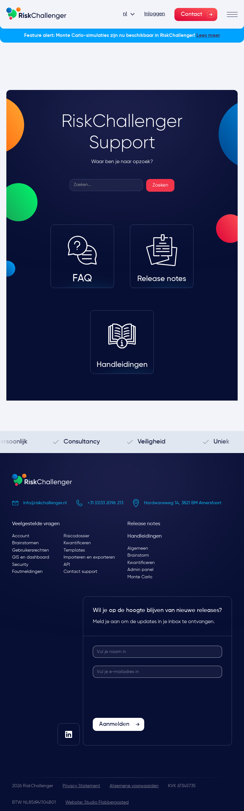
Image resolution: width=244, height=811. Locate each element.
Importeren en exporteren (89, 557)
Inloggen (154, 14)
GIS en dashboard (30, 557)
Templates (74, 550)
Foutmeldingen (27, 571)
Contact (191, 14)
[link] (195, 14)
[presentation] (141, 698)
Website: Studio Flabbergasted (97, 802)
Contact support (80, 571)
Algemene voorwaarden (134, 786)
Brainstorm (138, 555)
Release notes (143, 523)
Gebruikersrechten (30, 550)
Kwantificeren (77, 543)
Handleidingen (144, 536)
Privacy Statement (81, 786)
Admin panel (140, 569)
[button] (129, 14)
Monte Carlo (139, 577)
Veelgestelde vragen (36, 523)
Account (20, 536)
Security (20, 564)
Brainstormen (25, 543)
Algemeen (137, 548)
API (67, 564)
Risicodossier (76, 536)
